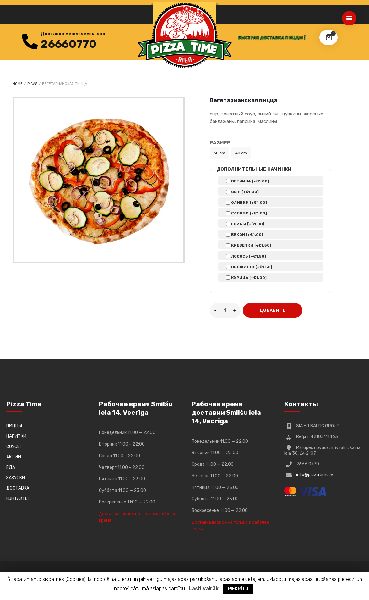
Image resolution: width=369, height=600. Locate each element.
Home (18, 84)
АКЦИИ (13, 457)
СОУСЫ (13, 446)
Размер (220, 143)
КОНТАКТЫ (17, 498)
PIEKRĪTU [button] (238, 589)
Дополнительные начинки (254, 169)
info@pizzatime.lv (314, 474)
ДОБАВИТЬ (272, 310)
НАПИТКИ (16, 436)
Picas (32, 84)
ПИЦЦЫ (14, 426)
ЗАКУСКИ (15, 478)
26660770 (68, 44)
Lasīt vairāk (204, 589)
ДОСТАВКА (17, 488)
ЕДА (10, 467)
